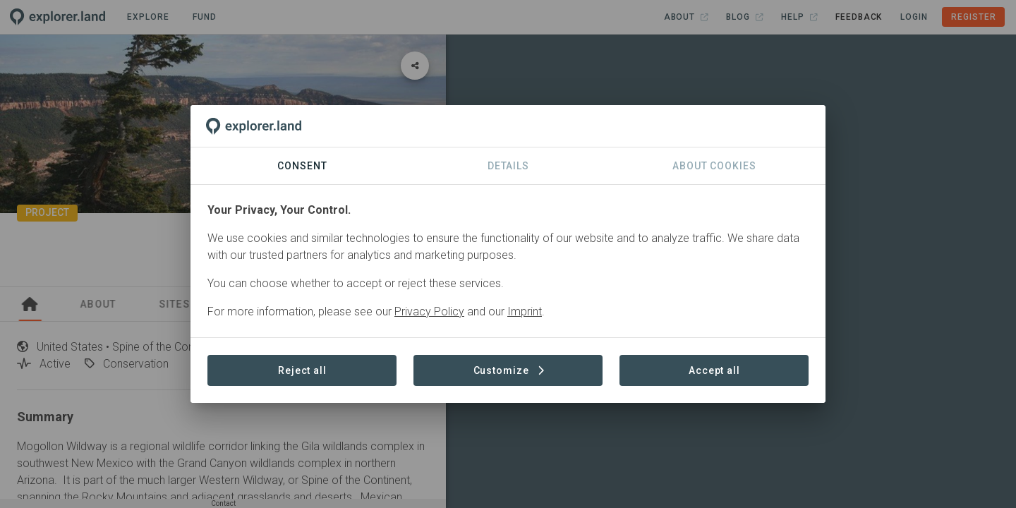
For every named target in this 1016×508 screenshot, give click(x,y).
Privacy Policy (429, 311)
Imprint (524, 311)
